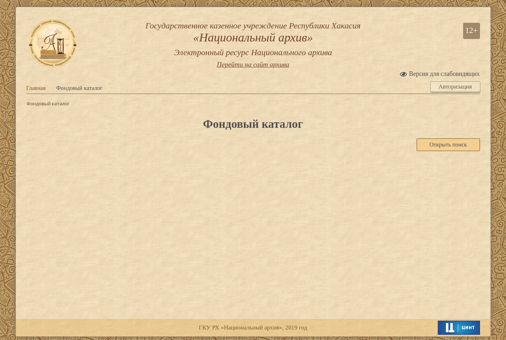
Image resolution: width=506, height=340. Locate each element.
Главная (36, 88)
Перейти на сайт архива (253, 64)
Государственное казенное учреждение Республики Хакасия (253, 39)
